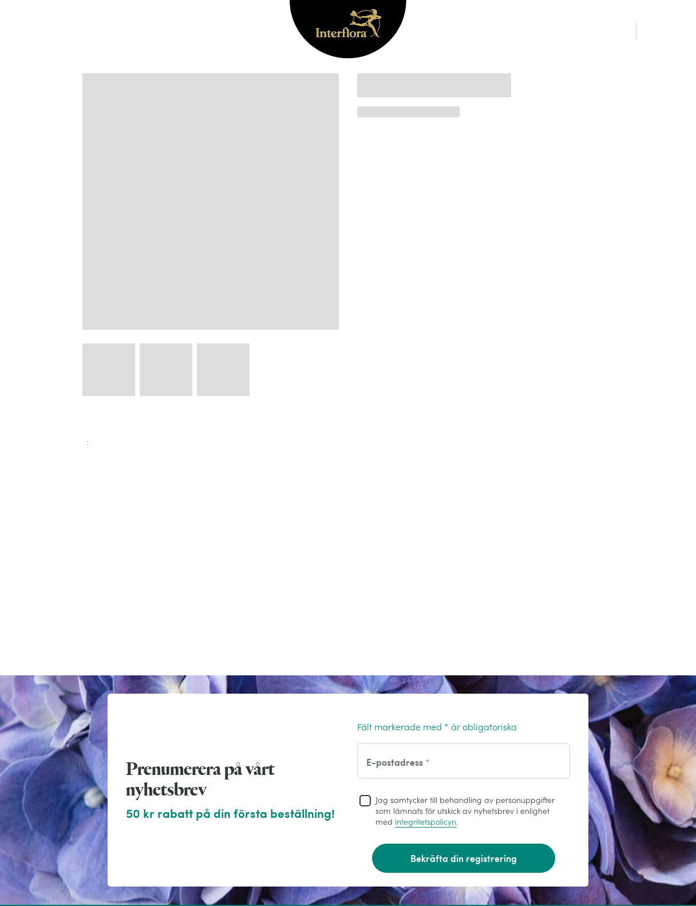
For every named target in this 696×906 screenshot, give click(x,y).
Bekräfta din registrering (463, 858)
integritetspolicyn (425, 822)
